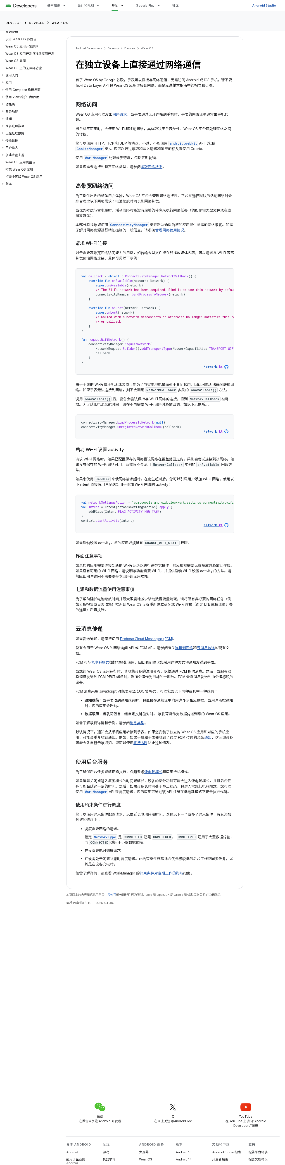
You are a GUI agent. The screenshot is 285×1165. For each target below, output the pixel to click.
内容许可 (110, 895)
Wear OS (60, 23)
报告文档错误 (258, 1159)
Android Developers (89, 48)
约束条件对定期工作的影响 (161, 873)
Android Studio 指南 (226, 1152)
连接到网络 (184, 648)
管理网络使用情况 (169, 230)
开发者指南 (220, 1159)
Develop (13, 23)
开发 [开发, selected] (115, 5)
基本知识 (53, 5)
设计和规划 (86, 5)
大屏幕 (144, 1152)
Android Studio (264, 5)
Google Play (145, 5)
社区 (175, 5)
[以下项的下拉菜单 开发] (124, 5)
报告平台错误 (258, 1152)
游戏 (106, 1152)
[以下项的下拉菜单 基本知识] (66, 5)
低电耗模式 (100, 662)
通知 (207, 737)
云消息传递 (206, 648)
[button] (29, 75)
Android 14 (184, 1159)
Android (72, 1152)
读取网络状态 (151, 167)
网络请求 (119, 114)
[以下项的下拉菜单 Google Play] (161, 5)
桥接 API (140, 743)
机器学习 (109, 1159)
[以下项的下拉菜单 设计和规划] (100, 5)
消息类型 (137, 723)
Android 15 (183, 1152)
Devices (37, 23)
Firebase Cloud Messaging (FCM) (146, 639)
